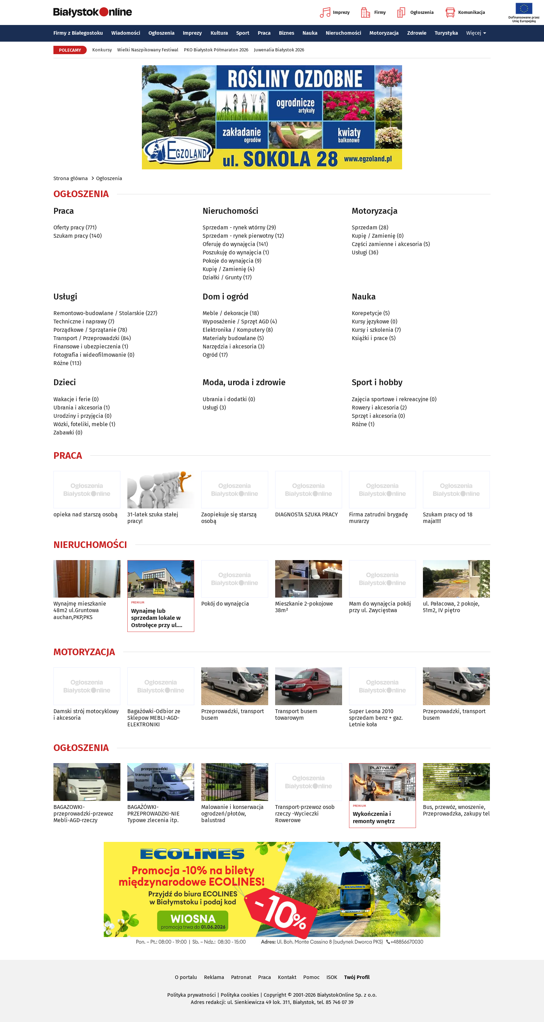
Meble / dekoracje (225, 313)
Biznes (286, 33)
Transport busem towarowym (296, 714)
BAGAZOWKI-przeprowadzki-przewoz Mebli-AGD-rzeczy (83, 813)
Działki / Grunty (222, 277)
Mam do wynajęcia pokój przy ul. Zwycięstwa (380, 607)
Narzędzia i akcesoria (230, 346)
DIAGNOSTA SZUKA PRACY (306, 514)
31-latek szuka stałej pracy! (152, 517)
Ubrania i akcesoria (77, 407)
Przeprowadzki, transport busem (232, 714)
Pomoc (311, 977)
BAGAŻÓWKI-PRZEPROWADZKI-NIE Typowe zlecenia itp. (153, 813)
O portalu (186, 977)
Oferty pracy (68, 227)
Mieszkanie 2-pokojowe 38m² (304, 607)
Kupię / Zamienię (224, 269)
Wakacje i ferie (72, 399)
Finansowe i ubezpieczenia (87, 346)
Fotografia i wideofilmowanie (89, 355)
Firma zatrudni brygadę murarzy (378, 517)
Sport (242, 33)
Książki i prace (370, 338)
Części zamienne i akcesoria (387, 244)
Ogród (210, 355)
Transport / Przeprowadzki (86, 338)
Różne (61, 363)
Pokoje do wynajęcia (228, 260)
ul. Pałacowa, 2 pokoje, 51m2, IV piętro (451, 607)
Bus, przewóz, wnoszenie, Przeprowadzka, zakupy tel (456, 810)
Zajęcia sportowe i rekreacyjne (390, 399)
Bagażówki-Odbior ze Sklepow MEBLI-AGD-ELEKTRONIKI (153, 718)
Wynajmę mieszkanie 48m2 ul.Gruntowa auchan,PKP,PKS (79, 610)
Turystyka (446, 33)
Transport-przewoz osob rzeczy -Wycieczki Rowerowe (305, 813)
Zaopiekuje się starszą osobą (229, 517)
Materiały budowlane (229, 338)
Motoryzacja (384, 33)
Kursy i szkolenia (372, 330)
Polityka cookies (240, 995)
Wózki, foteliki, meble (80, 424)
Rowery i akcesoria (375, 407)
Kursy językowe (370, 321)
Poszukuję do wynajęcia (232, 252)
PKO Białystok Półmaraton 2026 (216, 50)
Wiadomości (125, 33)
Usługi (359, 252)
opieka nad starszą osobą (85, 514)
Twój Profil (356, 977)
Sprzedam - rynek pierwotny (238, 236)
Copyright (275, 995)
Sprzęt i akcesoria (374, 416)
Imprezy (335, 12)
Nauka (310, 33)
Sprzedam (364, 227)
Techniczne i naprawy (80, 321)
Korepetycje (367, 313)
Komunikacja (465, 12)
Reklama (214, 977)
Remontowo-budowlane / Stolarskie (98, 313)
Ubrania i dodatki (225, 399)
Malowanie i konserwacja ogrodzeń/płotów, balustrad (232, 813)
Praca (264, 33)
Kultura (219, 33)
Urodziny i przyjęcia (78, 416)
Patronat (241, 977)
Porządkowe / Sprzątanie (85, 330)
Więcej (476, 33)
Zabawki (63, 432)
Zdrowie (416, 33)
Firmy (373, 12)
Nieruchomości (343, 33)
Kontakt (287, 977)
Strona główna (70, 178)
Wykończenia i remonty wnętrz (374, 818)
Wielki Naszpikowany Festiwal (147, 50)
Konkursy (102, 50)
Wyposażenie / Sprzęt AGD (236, 321)
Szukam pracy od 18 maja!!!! (448, 517)
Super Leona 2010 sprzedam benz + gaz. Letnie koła (376, 718)
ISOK (331, 977)
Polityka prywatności (191, 995)
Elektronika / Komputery (234, 330)
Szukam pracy (70, 236)
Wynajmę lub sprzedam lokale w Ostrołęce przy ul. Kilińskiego (156, 618)
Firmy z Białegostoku (78, 33)
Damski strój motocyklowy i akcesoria (86, 714)
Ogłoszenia (415, 12)
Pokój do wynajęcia (225, 603)
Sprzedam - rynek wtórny (234, 227)
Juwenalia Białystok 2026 (279, 50)
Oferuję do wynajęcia (229, 244)
